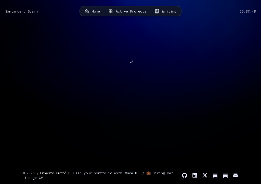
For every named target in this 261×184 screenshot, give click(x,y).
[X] (205, 175)
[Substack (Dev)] (225, 175)
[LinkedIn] (195, 175)
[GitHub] (184, 175)
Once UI (132, 173)
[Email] (235, 175)
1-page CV (33, 177)
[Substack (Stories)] (215, 175)
